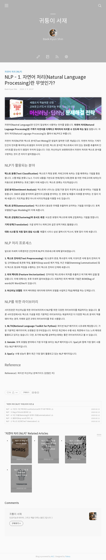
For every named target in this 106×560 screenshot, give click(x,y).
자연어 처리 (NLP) (13, 71)
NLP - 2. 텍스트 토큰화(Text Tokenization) (21, 421)
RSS (57, 56)
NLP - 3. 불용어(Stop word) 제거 (18, 418)
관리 (67, 56)
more (99, 434)
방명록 (48, 56)
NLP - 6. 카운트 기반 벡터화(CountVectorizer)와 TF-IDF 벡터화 (28, 409)
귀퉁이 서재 (53, 20)
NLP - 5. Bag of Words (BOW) (17, 412)
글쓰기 (38, 56)
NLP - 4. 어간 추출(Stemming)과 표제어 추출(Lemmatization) (28, 415)
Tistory (67, 556)
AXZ (52, 556)
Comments (12, 503)
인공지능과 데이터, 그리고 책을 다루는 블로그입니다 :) (30, 517)
